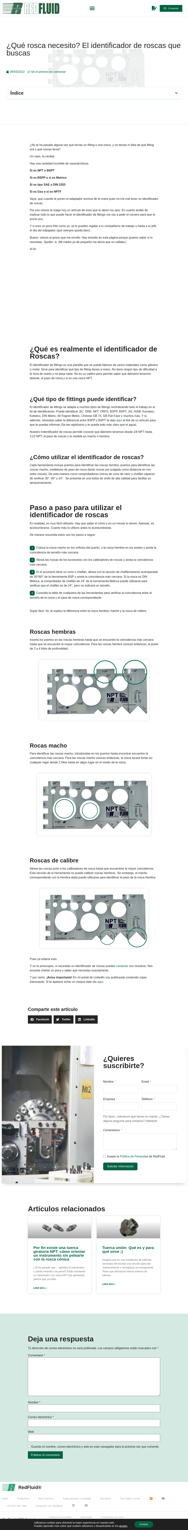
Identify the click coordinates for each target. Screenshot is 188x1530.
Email (145, 1081)
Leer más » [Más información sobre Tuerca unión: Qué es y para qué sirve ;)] (108, 1284)
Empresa (109, 1099)
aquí (119, 420)
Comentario (36, 1355)
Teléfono (147, 1099)
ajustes (123, 1525)
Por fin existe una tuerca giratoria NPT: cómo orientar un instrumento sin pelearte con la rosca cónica (59, 1253)
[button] (92, 8)
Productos (23, 1498)
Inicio (5, 1498)
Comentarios (112, 1130)
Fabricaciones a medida (77, 1498)
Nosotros (105, 1498)
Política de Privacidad (134, 1156)
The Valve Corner (130, 1498)
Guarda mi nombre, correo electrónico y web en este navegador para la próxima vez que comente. (95, 1446)
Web (31, 1431)
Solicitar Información (120, 1166)
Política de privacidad (60, 1517)
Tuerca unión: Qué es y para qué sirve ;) (128, 1249)
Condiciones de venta (112, 1517)
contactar (122, 966)
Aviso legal (86, 1517)
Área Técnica (46, 1498)
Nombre (108, 1081)
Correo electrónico (41, 1417)
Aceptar (143, 1524)
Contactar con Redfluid (48, 1505)
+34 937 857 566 (16, 1505)
